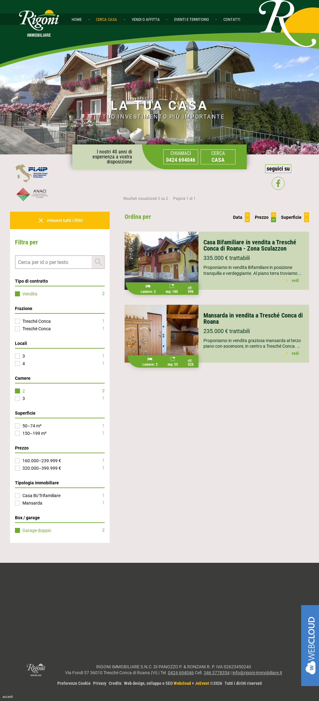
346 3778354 (217, 672)
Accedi (7, 696)
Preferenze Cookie (74, 683)
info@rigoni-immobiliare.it (257, 672)
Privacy (99, 683)
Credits (115, 683)
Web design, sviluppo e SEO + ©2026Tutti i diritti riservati (193, 683)
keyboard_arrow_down (247, 219)
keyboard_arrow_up (247, 214)
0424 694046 (181, 672)
